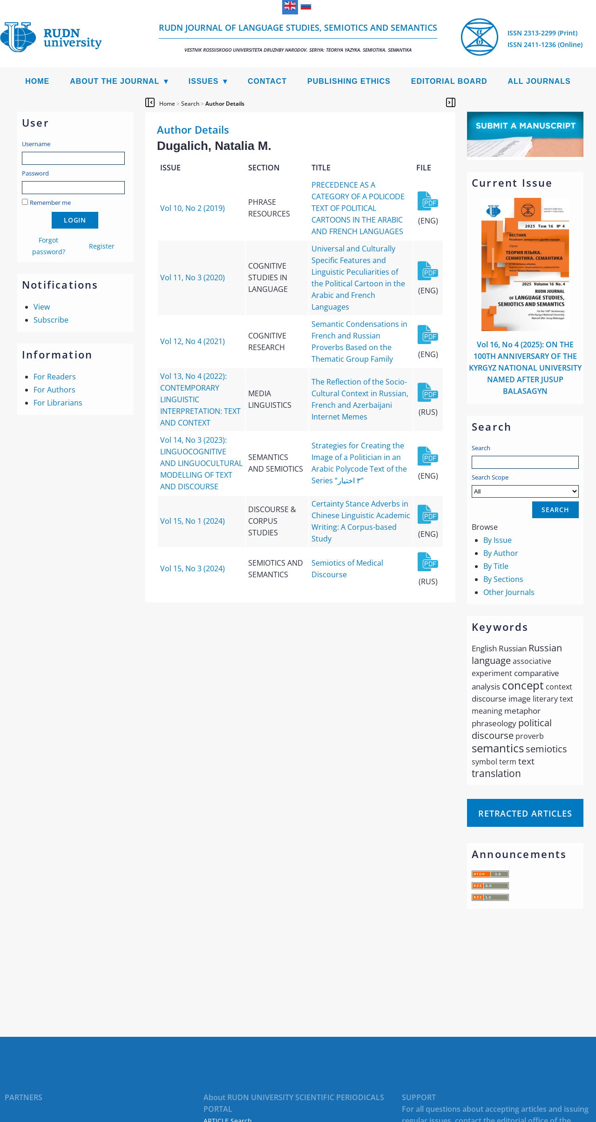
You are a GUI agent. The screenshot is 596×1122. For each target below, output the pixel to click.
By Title (495, 566)
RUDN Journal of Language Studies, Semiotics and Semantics (298, 37)
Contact (267, 81)
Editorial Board (449, 81)
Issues (204, 81)
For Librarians (58, 403)
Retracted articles (525, 813)
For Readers (55, 377)
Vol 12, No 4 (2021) (192, 341)
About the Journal (114, 81)
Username (36, 144)
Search (481, 448)
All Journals (539, 81)
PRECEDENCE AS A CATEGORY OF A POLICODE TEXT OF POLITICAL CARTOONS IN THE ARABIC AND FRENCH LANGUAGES (358, 208)
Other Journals (509, 592)
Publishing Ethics (349, 81)
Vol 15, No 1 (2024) (192, 521)
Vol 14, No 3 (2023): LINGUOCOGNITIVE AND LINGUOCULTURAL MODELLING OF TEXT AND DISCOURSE (201, 463)
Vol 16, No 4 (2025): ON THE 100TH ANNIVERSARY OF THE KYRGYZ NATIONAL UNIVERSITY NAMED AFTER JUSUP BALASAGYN (525, 367)
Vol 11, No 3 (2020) (192, 277)
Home (37, 81)
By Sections (503, 579)
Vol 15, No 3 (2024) (192, 568)
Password (35, 173)
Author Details (224, 104)
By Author (500, 553)
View (42, 307)
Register (102, 246)
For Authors (54, 390)
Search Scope (525, 485)
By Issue (497, 540)
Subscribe (51, 320)
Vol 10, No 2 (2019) (192, 208)
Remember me (50, 202)
